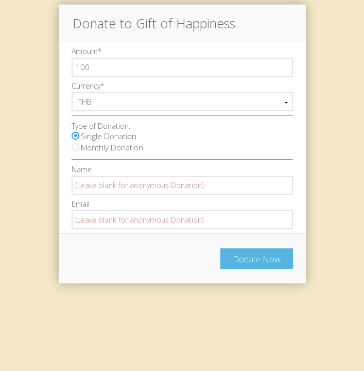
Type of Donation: (101, 126)
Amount (86, 51)
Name (82, 169)
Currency (88, 86)
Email (81, 204)
